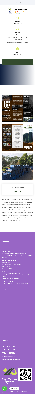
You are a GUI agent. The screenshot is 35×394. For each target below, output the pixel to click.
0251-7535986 (17, 24)
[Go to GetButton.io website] (4, 392)
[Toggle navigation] (30, 62)
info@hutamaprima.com (9, 356)
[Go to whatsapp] (4, 388)
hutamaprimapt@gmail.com (11, 359)
